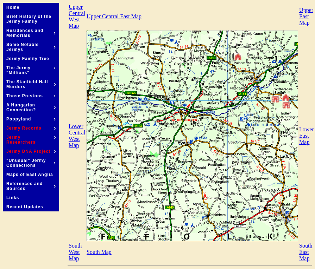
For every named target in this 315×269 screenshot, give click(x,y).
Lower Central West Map (77, 135)
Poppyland (31, 119)
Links (12, 197)
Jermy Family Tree (27, 58)
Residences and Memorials (31, 33)
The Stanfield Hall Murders (31, 84)
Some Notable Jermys (31, 47)
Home (12, 7)
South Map (99, 252)
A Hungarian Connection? (31, 107)
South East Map (305, 252)
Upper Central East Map (114, 16)
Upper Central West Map (77, 16)
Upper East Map (306, 16)
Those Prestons (31, 95)
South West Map (75, 252)
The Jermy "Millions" (31, 70)
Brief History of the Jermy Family (28, 19)
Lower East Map (306, 135)
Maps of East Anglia (29, 174)
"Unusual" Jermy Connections (31, 163)
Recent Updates (24, 206)
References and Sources (31, 186)
